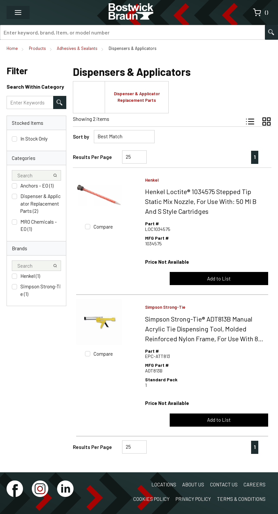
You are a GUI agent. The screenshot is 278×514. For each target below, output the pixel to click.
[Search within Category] (59, 102)
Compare (103, 227)
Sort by (81, 137)
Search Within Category (35, 86)
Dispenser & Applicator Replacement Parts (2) (40, 203)
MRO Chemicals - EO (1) (38, 225)
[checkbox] (14, 139)
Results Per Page (92, 157)
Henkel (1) (30, 276)
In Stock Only (34, 139)
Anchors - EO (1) (36, 186)
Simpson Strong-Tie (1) (40, 290)
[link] (241, 157)
